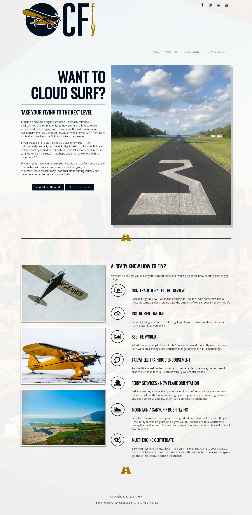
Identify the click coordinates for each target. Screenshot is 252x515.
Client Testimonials (79, 187)
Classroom (193, 51)
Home (156, 51)
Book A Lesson (216, 51)
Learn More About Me (48, 187)
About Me (172, 51)
